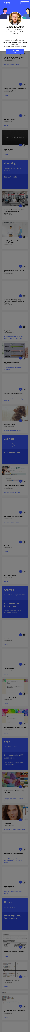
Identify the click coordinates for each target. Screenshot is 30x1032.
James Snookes (15, 26)
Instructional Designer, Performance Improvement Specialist (15, 31)
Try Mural (24, 3)
